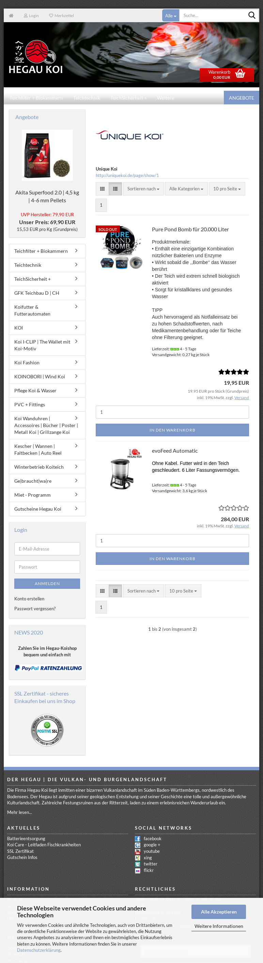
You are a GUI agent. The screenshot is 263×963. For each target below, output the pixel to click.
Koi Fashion (27, 363)
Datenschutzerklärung (39, 950)
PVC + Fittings (29, 405)
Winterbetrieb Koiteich (39, 467)
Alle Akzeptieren (219, 912)
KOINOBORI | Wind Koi (39, 377)
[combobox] (143, 189)
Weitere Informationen (219, 926)
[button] (102, 189)
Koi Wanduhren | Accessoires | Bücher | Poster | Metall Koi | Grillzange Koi (46, 425)
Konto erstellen (29, 599)
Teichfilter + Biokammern (36, 98)
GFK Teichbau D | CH (36, 293)
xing (148, 858)
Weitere (165, 98)
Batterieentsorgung (26, 839)
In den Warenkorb (173, 430)
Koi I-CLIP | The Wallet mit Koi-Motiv (42, 345)
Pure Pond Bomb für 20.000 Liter (190, 229)
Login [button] (31, 15)
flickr (149, 870)
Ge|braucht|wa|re (32, 481)
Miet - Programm (32, 495)
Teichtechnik (86, 98)
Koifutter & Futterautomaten (32, 310)
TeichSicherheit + (128, 98)
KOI (18, 328)
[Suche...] (170, 15)
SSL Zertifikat (20, 851)
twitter (150, 864)
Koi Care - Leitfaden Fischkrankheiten (44, 845)
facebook (152, 839)
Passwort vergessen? (35, 609)
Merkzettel (61, 15)
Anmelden (47, 583)
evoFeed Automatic (175, 451)
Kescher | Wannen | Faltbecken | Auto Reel (38, 449)
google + (152, 845)
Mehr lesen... (19, 812)
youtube (152, 851)
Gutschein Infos (22, 857)
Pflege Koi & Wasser (35, 391)
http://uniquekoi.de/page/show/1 (127, 175)
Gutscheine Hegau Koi (37, 509)
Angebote (241, 98)
